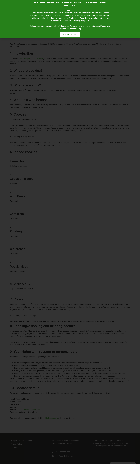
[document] (70, 232)
